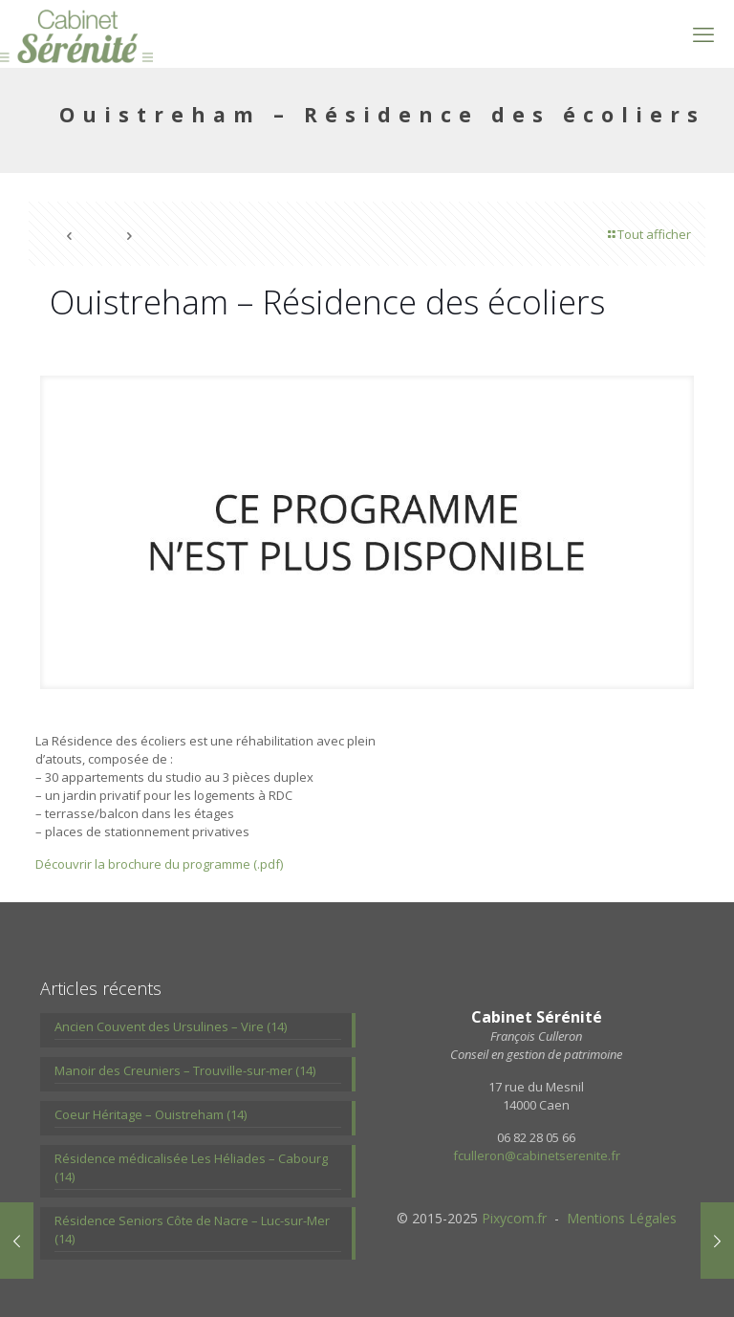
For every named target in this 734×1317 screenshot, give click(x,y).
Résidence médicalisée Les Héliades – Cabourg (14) (191, 1167)
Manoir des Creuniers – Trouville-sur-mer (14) (184, 1070)
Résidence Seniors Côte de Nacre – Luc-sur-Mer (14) (192, 1229)
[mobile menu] (703, 33)
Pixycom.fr (514, 1218)
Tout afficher (648, 234)
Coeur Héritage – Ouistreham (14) (150, 1114)
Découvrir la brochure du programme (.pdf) (159, 864)
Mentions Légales (622, 1218)
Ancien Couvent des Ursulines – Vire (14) (170, 1026)
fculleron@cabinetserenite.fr (536, 1155)
